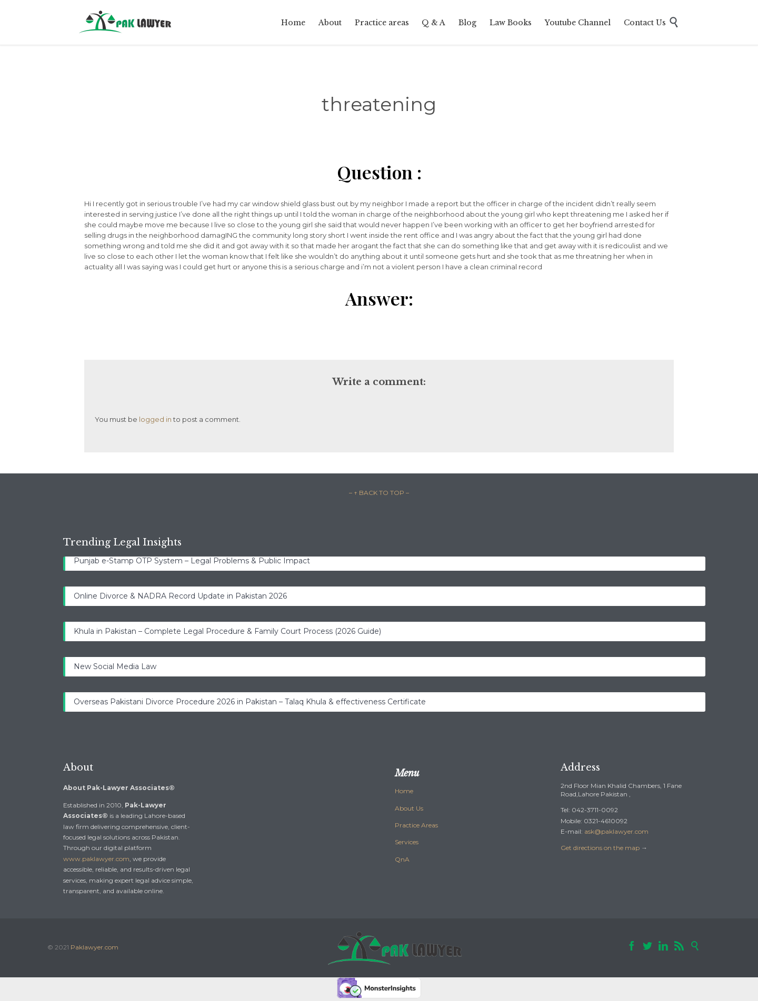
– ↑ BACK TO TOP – (379, 493)
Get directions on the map (600, 848)
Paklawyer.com (94, 947)
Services (406, 842)
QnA (402, 859)
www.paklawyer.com (96, 859)
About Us (409, 808)
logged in (155, 419)
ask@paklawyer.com (616, 831)
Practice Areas (416, 825)
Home (404, 791)
